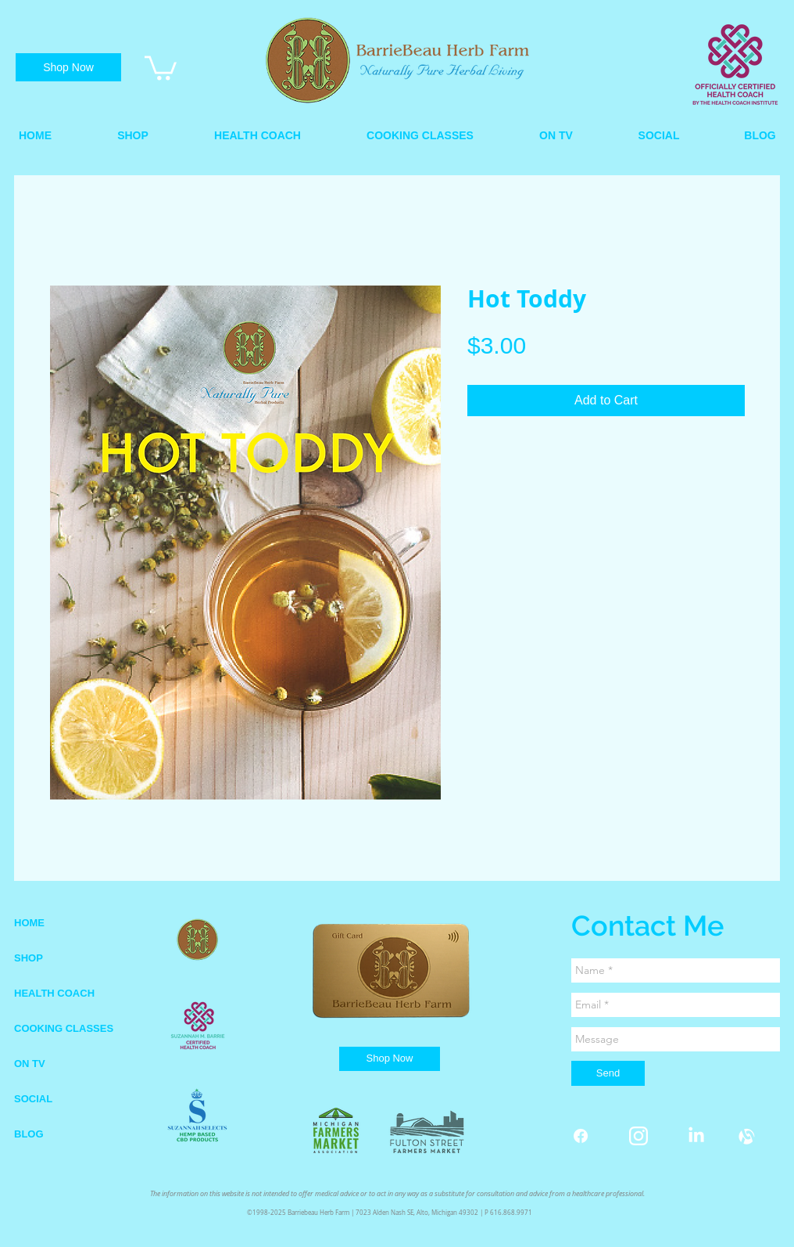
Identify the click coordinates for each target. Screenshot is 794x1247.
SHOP (28, 958)
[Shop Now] (68, 67)
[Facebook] (580, 1136)
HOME (29, 923)
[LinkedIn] (696, 1136)
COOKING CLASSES (63, 1028)
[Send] (608, 1073)
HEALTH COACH (54, 993)
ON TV (29, 1063)
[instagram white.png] (638, 1136)
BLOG (29, 1134)
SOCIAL (33, 1099)
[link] (161, 66)
